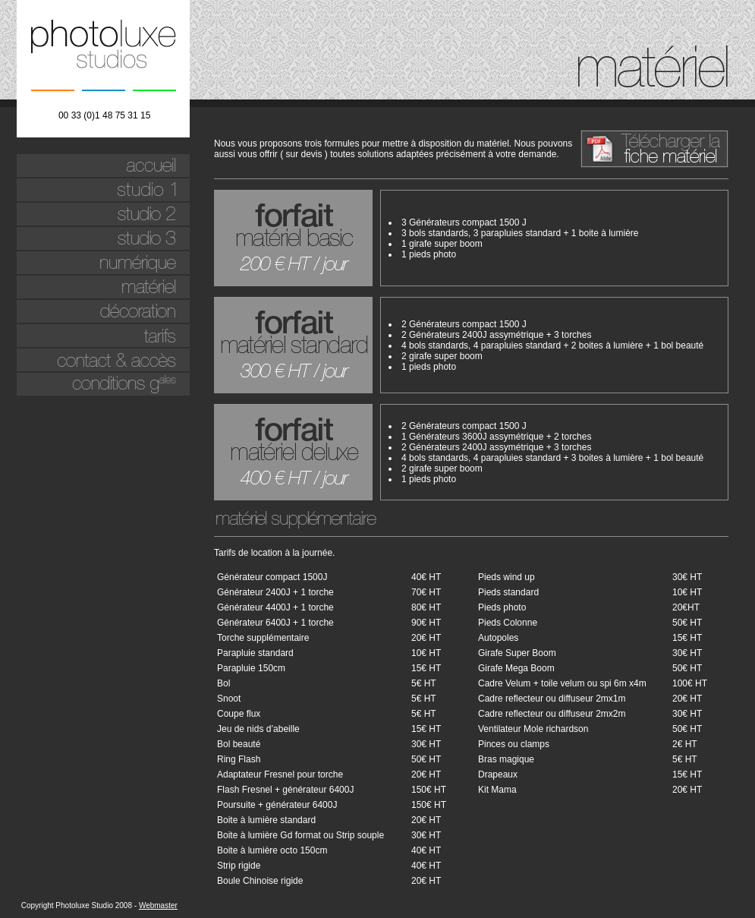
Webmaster (158, 905)
